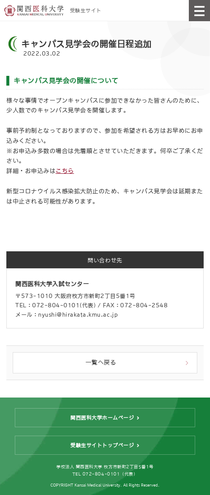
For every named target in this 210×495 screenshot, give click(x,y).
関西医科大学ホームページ (102, 417)
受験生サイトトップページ (102, 445)
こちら (64, 171)
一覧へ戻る (101, 362)
